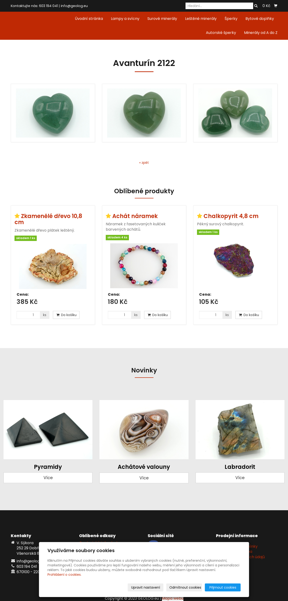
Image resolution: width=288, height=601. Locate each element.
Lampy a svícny (125, 18)
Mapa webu (172, 598)
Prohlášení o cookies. (64, 574)
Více (48, 478)
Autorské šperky (221, 32)
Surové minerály (162, 18)
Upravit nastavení (145, 587)
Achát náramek (135, 216)
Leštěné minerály (201, 18)
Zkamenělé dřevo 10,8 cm (48, 219)
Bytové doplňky (259, 18)
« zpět (144, 162)
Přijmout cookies (222, 587)
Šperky (231, 18)
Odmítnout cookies (185, 587)
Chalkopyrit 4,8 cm (231, 216)
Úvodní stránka (89, 18)
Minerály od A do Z (260, 32)
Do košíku (66, 315)
